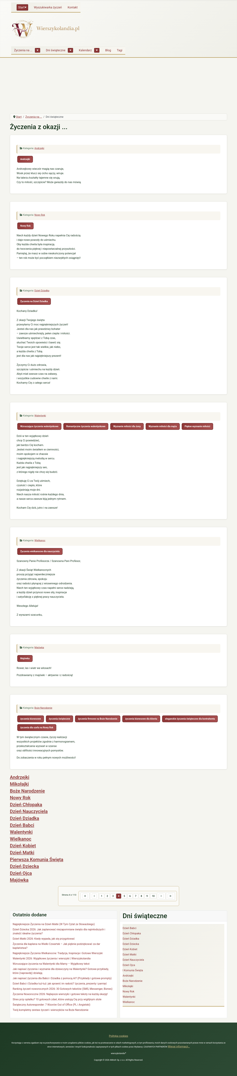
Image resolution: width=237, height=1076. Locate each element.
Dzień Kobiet (23, 845)
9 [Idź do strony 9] (148, 896)
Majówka (39, 647)
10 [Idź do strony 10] (154, 896)
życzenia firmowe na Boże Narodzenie (97, 718)
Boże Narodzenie (43, 708)
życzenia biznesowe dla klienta (141, 718)
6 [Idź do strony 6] (130, 896)
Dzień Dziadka (41, 290)
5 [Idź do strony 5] (124, 896)
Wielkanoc (39, 540)
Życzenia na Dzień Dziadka (34, 301)
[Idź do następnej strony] (162, 896)
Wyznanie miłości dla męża (163, 426)
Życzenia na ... (23, 50)
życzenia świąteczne (59, 718)
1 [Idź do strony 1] (100, 896)
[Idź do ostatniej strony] (172, 896)
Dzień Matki (22, 852)
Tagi (119, 50)
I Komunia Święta (133, 970)
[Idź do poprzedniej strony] (92, 896)
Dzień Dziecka (24, 866)
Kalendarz (85, 50)
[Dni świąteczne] (70, 50)
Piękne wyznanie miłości (197, 426)
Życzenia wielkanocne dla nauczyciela (40, 551)
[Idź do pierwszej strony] (83, 896)
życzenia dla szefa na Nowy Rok (36, 727)
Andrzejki (39, 148)
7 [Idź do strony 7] (136, 896)
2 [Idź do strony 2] (106, 896)
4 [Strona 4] (118, 896)
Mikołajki (19, 784)
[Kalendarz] (96, 50)
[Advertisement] (118, 86)
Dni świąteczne (55, 50)
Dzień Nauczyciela (29, 811)
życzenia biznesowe (30, 718)
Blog (108, 50)
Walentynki (40, 415)
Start (21, 7)
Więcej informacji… (179, 1046)
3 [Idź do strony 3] (112, 896)
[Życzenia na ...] (37, 50)
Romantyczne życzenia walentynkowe (85, 426)
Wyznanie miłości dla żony (127, 426)
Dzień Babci (22, 825)
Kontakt (73, 7)
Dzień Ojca (21, 873)
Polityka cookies (118, 1036)
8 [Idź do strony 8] (142, 896)
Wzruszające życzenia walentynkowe (39, 426)
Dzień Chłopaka (26, 804)
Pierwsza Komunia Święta (36, 859)
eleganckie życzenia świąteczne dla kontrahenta (190, 718)
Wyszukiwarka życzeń (48, 7)
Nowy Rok (39, 215)
